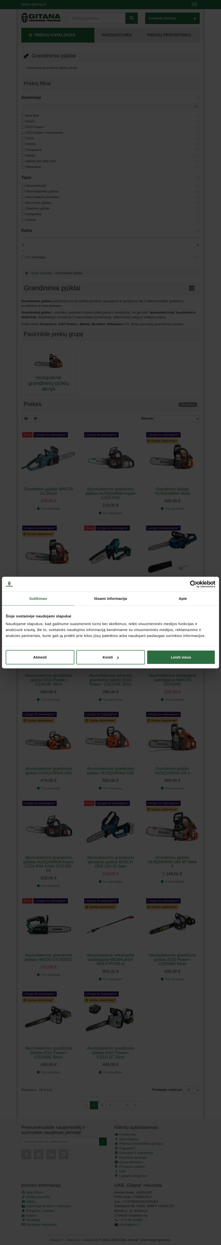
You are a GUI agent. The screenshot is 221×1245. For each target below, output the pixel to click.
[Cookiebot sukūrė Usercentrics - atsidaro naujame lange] (193, 584)
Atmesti (40, 657)
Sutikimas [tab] (38, 598)
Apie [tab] (183, 598)
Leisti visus (181, 657)
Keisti (111, 657)
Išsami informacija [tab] (110, 598)
